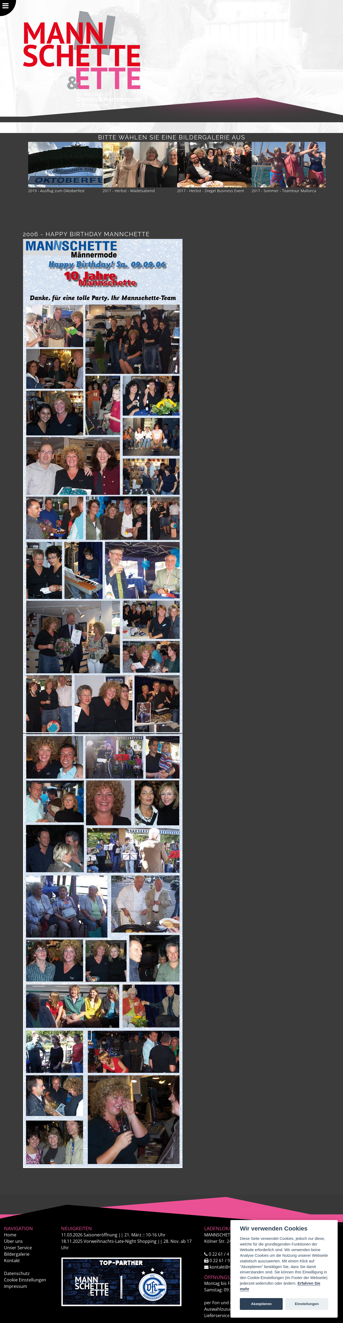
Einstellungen (307, 1304)
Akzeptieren (261, 1304)
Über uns (13, 1241)
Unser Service (18, 1248)
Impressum (15, 1286)
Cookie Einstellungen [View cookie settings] (25, 1280)
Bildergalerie (16, 1254)
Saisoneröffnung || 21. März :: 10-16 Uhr (113, 1235)
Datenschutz (17, 1273)
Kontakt (12, 1260)
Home (10, 1235)
